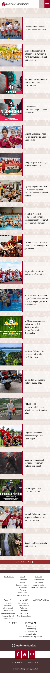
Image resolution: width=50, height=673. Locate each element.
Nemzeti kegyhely (39, 587)
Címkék (23, 590)
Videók (23, 582)
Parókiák (8, 605)
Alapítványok (8, 611)
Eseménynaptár (22, 585)
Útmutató (24, 611)
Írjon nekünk (17, 662)
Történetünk (39, 580)
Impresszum (33, 662)
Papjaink (8, 603)
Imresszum (30, 626)
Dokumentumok (8, 616)
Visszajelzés (31, 634)
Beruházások (8, 619)
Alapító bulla (39, 585)
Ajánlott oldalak (31, 631)
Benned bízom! (23, 595)
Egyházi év (24, 608)
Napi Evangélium (24, 616)
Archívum (23, 587)
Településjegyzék (8, 613)
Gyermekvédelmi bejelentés (31, 636)
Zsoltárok (24, 613)
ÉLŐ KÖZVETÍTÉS (41, 600)
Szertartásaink (24, 603)
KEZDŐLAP (9, 576)
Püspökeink (38, 582)
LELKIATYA (12, 623)
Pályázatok (22, 593)
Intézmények (8, 608)
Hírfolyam (23, 580)
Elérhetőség (31, 629)
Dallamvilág (24, 605)
